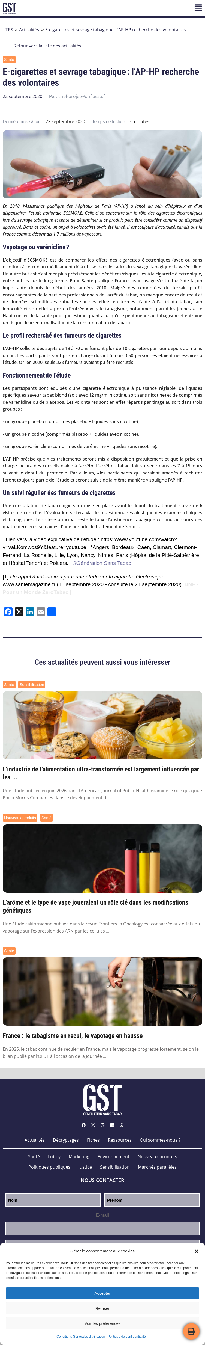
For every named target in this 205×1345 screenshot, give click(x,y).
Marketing (79, 1157)
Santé (9, 59)
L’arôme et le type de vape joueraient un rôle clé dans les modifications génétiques (95, 906)
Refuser (102, 1308)
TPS (9, 30)
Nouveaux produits (20, 818)
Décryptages (66, 1140)
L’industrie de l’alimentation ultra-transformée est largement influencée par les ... (101, 773)
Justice (85, 1167)
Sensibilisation (32, 684)
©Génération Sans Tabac (102, 563)
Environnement (113, 1157)
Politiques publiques (49, 1167)
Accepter (102, 1293)
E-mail (102, 1215)
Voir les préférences (103, 1323)
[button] (196, 1251)
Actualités (29, 30)
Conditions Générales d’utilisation (80, 1336)
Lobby (54, 1157)
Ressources (120, 1140)
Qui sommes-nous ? (160, 1140)
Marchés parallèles (157, 1167)
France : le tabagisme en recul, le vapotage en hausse (73, 1036)
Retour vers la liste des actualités (43, 46)
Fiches (93, 1140)
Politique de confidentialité (127, 1336)
